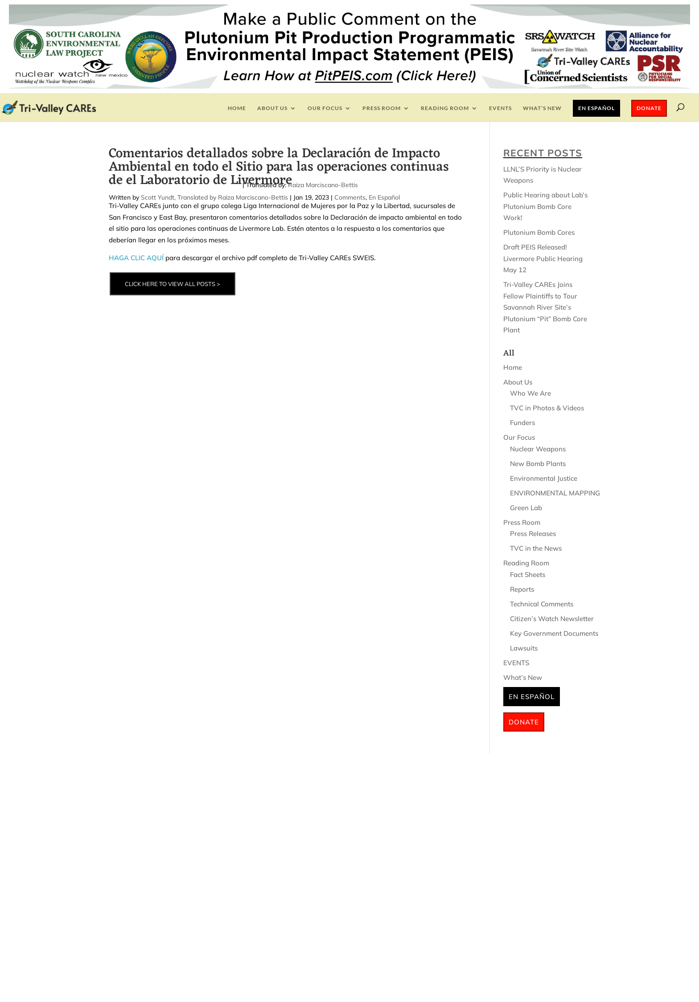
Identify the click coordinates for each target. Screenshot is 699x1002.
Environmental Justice (543, 478)
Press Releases (533, 533)
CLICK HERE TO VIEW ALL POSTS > (172, 283)
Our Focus (325, 108)
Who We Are (530, 393)
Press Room (381, 108)
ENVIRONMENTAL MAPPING (555, 493)
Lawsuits (524, 648)
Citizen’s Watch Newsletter (552, 618)
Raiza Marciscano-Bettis (323, 185)
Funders (522, 422)
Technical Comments (541, 604)
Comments (350, 197)
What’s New (542, 108)
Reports (522, 589)
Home (237, 108)
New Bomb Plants (538, 463)
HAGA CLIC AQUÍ (136, 258)
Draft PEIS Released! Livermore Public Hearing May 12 (543, 258)
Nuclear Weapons (538, 449)
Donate (649, 108)
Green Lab (526, 507)
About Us (272, 108)
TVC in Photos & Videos (547, 408)
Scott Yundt (157, 197)
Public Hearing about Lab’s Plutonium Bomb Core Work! (545, 206)
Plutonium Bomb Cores (539, 232)
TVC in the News (536, 548)
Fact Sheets (527, 574)
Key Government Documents (554, 633)
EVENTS (500, 108)
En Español (596, 108)
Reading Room (445, 108)
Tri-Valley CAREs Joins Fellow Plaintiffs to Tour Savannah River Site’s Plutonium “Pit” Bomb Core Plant (545, 307)
